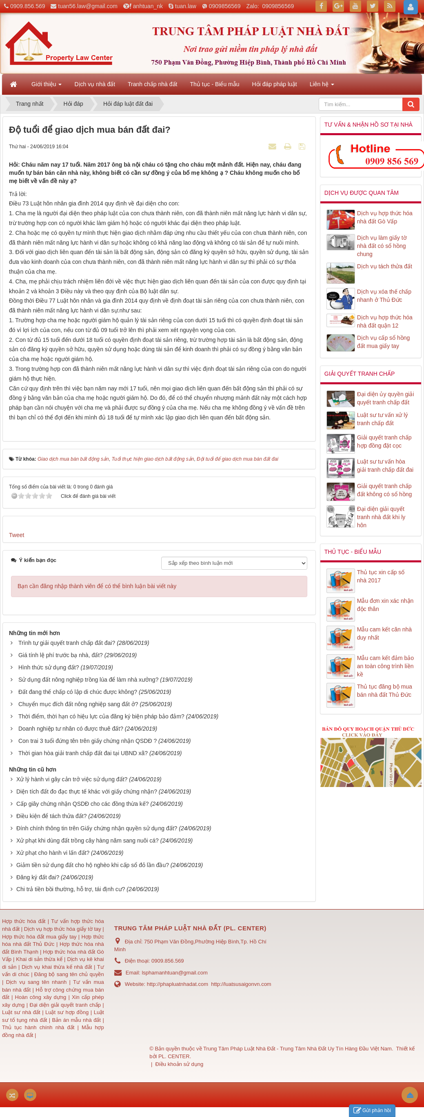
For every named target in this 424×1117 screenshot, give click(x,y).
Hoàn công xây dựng (42, 997)
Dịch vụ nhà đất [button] (94, 84)
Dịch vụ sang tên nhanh (37, 982)
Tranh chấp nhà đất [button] (152, 84)
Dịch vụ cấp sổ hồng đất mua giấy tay (383, 341)
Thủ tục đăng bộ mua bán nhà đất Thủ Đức (384, 690)
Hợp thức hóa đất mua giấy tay (39, 937)
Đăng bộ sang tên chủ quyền (69, 974)
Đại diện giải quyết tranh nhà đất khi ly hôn (381, 517)
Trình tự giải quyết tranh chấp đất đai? (66, 643)
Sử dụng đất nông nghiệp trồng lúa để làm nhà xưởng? (88, 679)
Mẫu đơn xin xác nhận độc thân (385, 605)
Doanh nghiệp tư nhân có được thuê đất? (70, 728)
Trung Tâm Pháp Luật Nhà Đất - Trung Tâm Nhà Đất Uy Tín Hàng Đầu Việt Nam (297, 1049)
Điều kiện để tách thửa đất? (51, 816)
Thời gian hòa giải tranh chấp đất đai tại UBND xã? (83, 753)
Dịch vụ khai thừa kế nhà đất (57, 967)
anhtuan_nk (148, 6)
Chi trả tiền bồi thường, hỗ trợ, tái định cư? (70, 889)
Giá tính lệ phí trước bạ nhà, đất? (60, 655)
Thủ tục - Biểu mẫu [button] (214, 84)
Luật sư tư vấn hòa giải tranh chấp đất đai (385, 465)
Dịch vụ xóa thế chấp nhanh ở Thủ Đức (384, 295)
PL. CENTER (174, 1056)
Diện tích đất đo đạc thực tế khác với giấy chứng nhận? (86, 791)
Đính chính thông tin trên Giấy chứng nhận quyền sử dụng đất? (96, 828)
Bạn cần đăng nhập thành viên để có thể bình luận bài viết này (97, 586)
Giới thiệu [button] (46, 86)
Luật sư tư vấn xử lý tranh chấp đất (382, 419)
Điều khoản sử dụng (179, 1064)
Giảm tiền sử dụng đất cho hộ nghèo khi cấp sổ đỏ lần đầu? (92, 865)
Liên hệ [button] (322, 86)
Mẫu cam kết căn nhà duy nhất (384, 633)
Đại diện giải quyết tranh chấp (65, 1005)
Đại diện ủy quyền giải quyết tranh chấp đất (385, 398)
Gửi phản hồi (372, 1111)
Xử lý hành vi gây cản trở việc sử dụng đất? (71, 779)
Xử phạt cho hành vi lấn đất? (52, 852)
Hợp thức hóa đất (23, 921)
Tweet (16, 535)
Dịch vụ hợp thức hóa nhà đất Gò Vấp (385, 217)
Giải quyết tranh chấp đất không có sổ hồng (384, 490)
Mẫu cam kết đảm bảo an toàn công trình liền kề (385, 666)
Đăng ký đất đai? (37, 877)
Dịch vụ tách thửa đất (384, 266)
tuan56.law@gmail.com (88, 6)
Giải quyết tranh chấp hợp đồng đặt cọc (384, 441)
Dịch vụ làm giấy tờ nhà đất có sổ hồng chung (382, 245)
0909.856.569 (27, 6)
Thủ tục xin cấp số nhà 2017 (380, 576)
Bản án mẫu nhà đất (76, 1020)
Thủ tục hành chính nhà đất (40, 1027)
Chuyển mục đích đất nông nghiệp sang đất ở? (78, 704)
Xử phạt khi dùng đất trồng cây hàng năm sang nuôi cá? (87, 840)
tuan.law (185, 6)
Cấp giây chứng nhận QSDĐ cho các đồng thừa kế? (82, 803)
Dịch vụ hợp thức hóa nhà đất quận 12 (385, 321)
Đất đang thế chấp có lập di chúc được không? (77, 692)
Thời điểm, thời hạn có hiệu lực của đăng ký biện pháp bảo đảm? (101, 716)
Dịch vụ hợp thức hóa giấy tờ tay (61, 929)
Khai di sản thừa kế (39, 959)
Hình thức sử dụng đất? (48, 667)
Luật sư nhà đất (21, 1012)
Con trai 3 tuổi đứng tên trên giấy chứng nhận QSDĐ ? (87, 741)
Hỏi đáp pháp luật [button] (274, 84)
